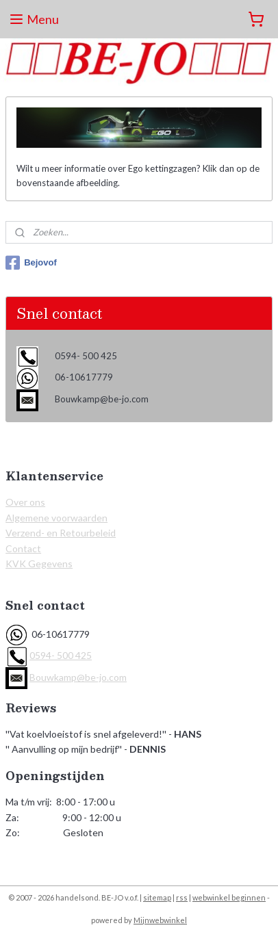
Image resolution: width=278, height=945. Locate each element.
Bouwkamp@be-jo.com (78, 677)
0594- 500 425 (60, 655)
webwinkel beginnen (229, 897)
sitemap (157, 897)
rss (182, 897)
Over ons (25, 502)
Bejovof (31, 263)
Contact (23, 548)
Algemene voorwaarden (56, 517)
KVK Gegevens (39, 563)
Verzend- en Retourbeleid (60, 533)
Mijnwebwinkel (160, 920)
